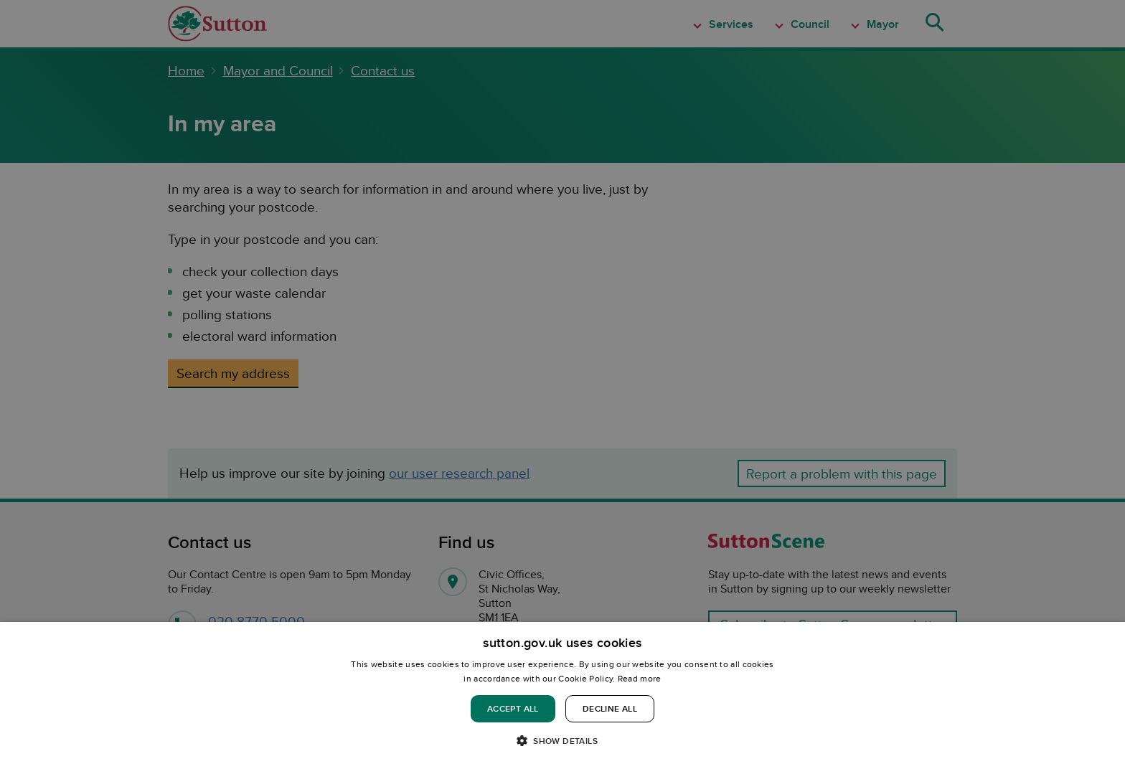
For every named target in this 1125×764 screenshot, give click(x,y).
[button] (562, 740)
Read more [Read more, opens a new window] (640, 678)
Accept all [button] (513, 708)
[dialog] (562, 693)
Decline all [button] (610, 708)
